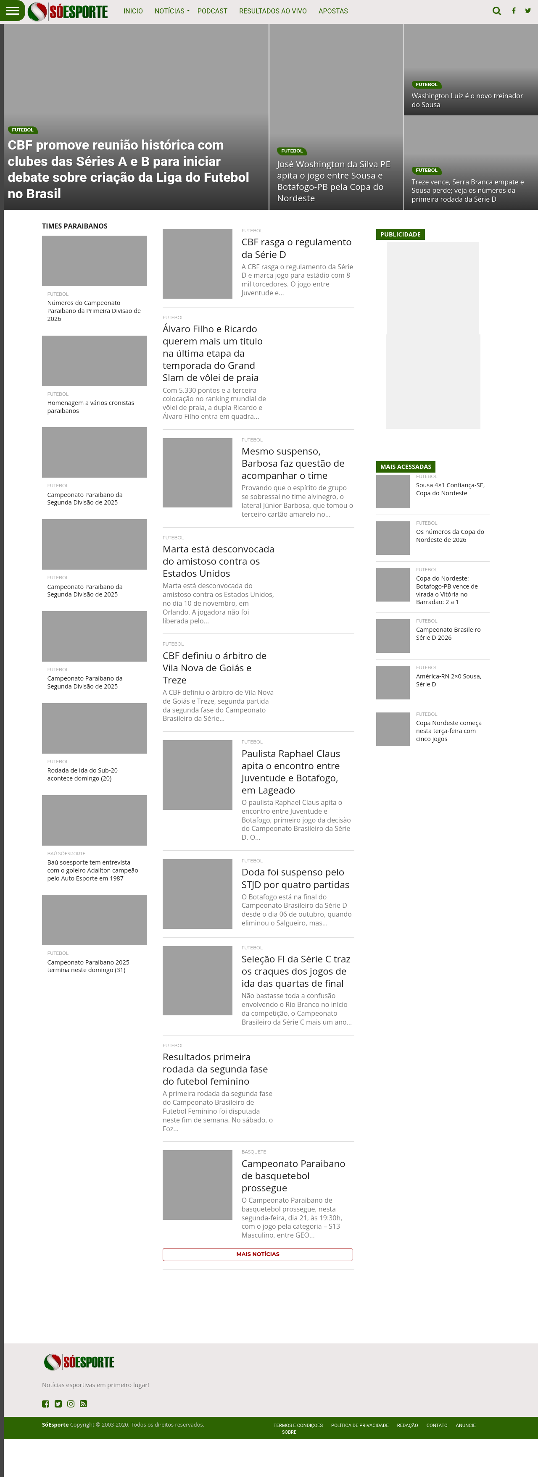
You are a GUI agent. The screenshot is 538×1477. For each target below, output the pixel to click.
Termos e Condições (298, 1463)
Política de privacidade (360, 1463)
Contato (437, 1463)
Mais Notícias (258, 1292)
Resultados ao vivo (273, 11)
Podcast (213, 11)
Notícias (170, 11)
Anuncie (466, 1463)
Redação (407, 1463)
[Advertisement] (269, 235)
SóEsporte (55, 1462)
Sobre (289, 1470)
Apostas (333, 11)
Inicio (133, 11)
